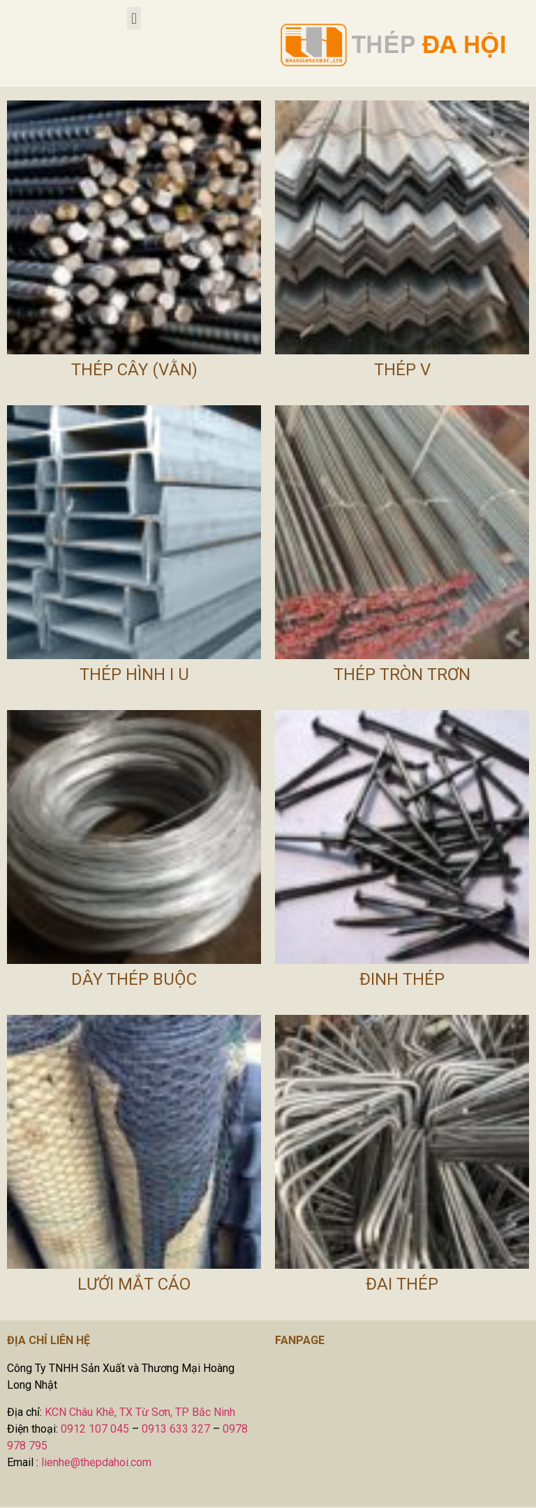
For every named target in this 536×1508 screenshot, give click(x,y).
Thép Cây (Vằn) (134, 369)
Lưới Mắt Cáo (134, 1284)
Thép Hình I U (134, 674)
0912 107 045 (95, 1428)
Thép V (402, 369)
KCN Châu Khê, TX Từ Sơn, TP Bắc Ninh (140, 1412)
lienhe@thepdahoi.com (96, 1462)
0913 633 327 (176, 1428)
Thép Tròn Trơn (402, 674)
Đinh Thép (402, 979)
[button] (133, 18)
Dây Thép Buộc (134, 979)
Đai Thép (402, 1284)
